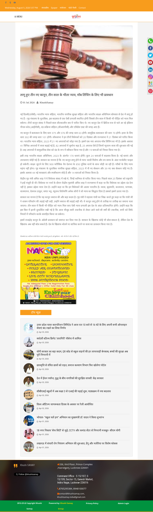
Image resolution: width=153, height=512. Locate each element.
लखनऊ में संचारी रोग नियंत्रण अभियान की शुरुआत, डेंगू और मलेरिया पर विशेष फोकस (77, 443)
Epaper (54, 7)
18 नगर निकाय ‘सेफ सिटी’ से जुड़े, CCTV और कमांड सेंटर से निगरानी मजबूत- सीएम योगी (78, 430)
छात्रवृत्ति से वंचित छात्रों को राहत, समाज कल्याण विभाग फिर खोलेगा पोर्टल (71, 365)
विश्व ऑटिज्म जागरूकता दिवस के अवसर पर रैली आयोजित (65, 404)
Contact (82, 7)
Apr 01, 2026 (44, 421)
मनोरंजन (63, 7)
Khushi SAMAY (27, 465)
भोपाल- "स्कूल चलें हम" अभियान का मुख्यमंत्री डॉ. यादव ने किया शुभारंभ (70, 417)
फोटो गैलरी (72, 7)
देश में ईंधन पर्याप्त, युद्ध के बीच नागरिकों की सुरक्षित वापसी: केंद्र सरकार (70, 378)
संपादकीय (45, 7)
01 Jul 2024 (29, 102)
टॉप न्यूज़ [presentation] (35, 312)
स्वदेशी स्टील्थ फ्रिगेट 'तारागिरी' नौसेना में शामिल (59, 338)
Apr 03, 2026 (44, 332)
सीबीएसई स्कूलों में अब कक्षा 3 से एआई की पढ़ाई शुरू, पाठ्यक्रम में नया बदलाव (74, 391)
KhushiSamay (47, 102)
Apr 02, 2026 (44, 369)
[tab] (35, 312)
